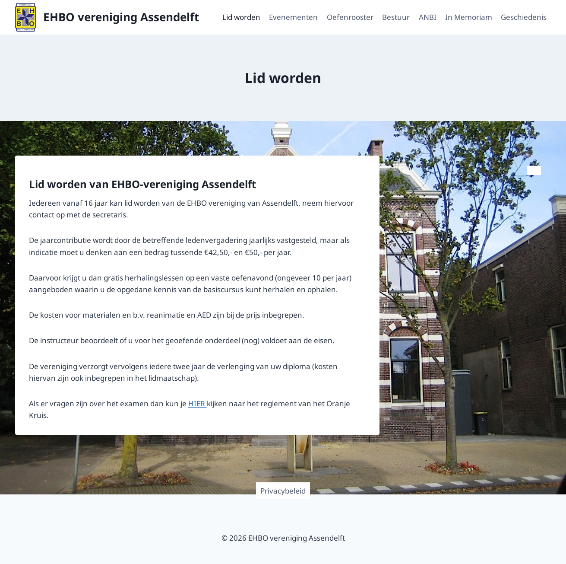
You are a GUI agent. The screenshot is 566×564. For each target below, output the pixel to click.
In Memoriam (468, 17)
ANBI (427, 17)
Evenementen (293, 17)
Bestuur (396, 17)
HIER (197, 403)
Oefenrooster (350, 17)
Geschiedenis (524, 17)
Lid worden (241, 17)
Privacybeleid (283, 491)
